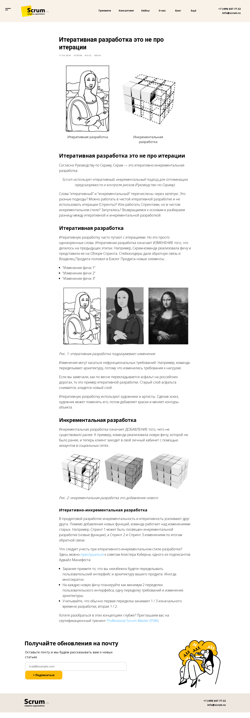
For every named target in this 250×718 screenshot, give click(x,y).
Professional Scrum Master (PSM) (133, 623)
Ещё (193, 10)
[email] (76, 672)
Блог (178, 10)
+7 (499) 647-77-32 (229, 8)
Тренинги (104, 10)
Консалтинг (126, 10)
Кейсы (145, 10)
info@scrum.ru (231, 13)
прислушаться (92, 557)
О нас (162, 10)
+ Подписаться (44, 681)
